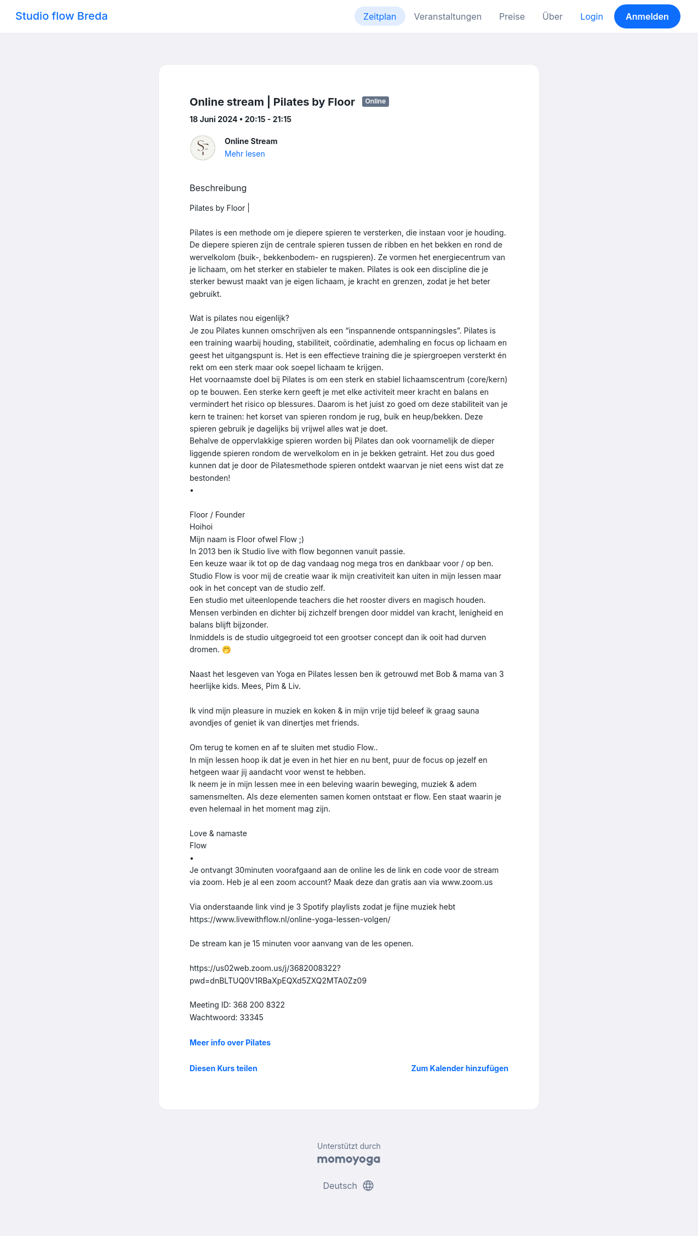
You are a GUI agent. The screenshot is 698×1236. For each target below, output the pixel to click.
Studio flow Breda (61, 15)
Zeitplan (380, 16)
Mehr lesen (245, 153)
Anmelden (647, 16)
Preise (512, 16)
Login (591, 16)
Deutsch (349, 1185)
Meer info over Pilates (230, 1042)
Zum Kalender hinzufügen (459, 1068)
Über (552, 16)
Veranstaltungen (448, 16)
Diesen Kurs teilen (224, 1068)
